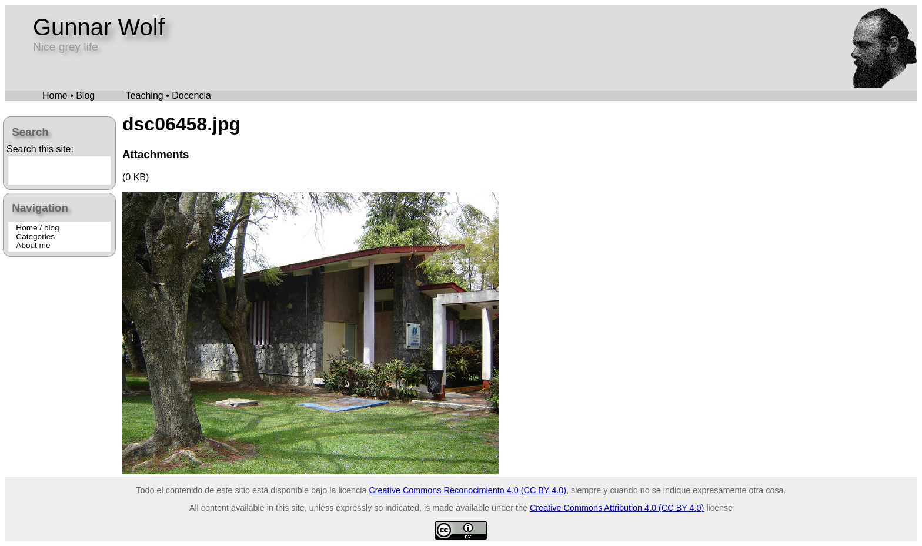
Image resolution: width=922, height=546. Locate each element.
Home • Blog (68, 96)
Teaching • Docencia (168, 96)
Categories (35, 236)
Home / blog (37, 227)
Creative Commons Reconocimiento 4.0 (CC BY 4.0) (467, 490)
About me (33, 245)
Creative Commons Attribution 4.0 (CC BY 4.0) (617, 507)
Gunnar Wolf (99, 27)
